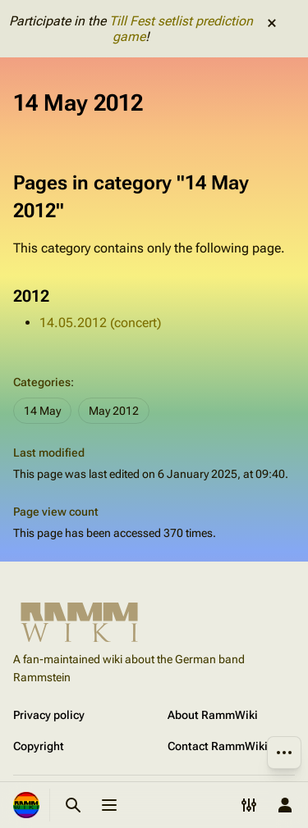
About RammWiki (213, 714)
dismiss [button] (272, 23)
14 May (42, 410)
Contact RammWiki (218, 746)
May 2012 (114, 410)
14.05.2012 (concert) (100, 322)
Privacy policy (49, 714)
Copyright (38, 746)
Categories (42, 382)
